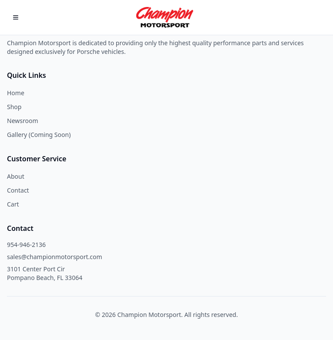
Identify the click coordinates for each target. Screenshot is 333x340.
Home (15, 93)
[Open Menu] (15, 17)
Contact (18, 190)
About (15, 176)
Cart (13, 204)
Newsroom (22, 121)
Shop (14, 107)
